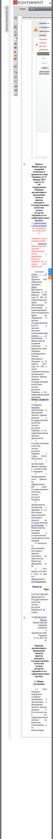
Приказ (43, 620)
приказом (42, 243)
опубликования (38, 581)
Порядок (35, 407)
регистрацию (37, 525)
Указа (34, 287)
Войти (45, 68)
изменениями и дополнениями (38, 224)
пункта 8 (39, 335)
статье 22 (39, 274)
